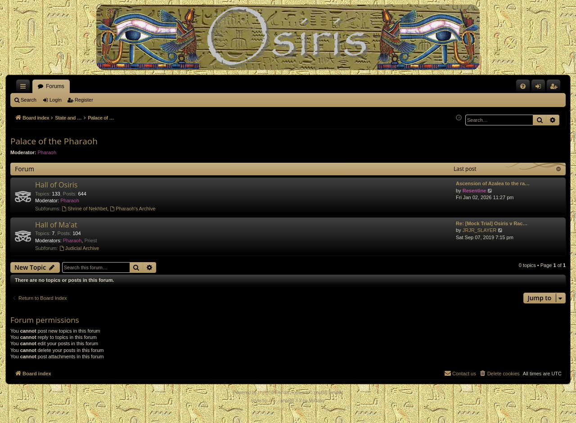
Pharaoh (47, 152)
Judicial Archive (79, 248)
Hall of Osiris (56, 185)
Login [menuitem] (540, 88)
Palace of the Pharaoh (54, 141)
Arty (273, 400)
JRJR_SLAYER (480, 230)
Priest (90, 240)
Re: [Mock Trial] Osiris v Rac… (492, 223)
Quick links (25, 88)
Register (84, 99)
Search (28, 99)
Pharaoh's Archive (132, 208)
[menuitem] (523, 86)
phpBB (264, 392)
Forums (55, 86)
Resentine (474, 190)
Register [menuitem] (555, 88)
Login (56, 99)
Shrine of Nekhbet (84, 208)
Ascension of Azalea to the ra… (493, 183)
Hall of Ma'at (56, 225)
